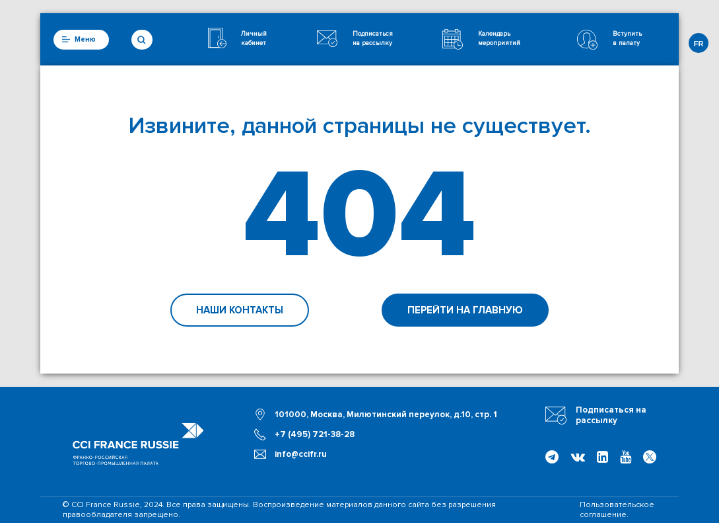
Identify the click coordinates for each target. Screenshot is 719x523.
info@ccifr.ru (301, 454)
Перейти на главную (465, 310)
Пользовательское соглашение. (617, 510)
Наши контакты (239, 310)
